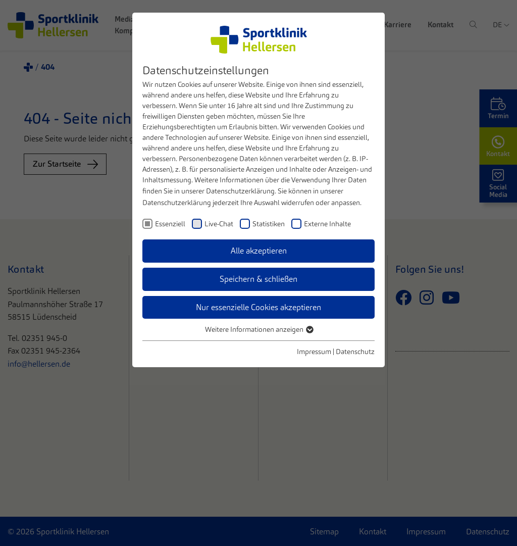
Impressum (314, 351)
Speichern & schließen (258, 279)
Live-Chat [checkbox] (218, 223)
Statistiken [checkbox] (268, 223)
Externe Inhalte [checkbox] (327, 223)
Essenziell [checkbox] (170, 223)
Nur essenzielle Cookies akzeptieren (258, 307)
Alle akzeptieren (259, 250)
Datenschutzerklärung (240, 190)
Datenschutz (355, 351)
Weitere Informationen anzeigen (259, 329)
